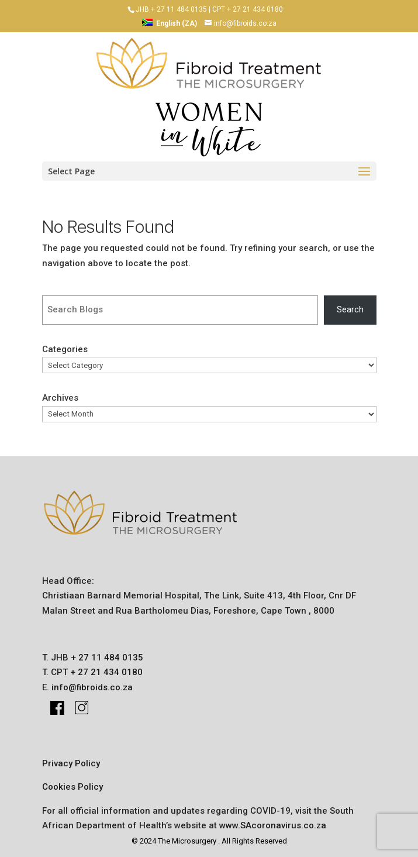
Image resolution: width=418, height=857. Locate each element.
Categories (65, 349)
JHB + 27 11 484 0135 (171, 9)
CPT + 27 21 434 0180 (247, 9)
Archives (60, 398)
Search (350, 309)
